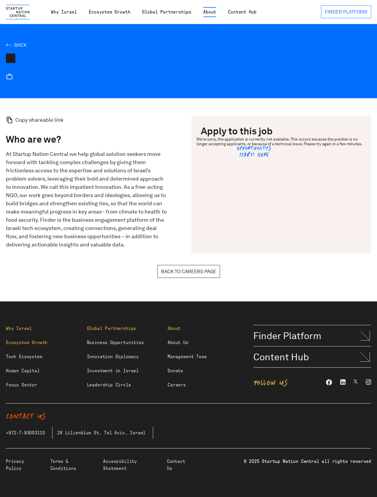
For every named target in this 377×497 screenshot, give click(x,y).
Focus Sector (21, 385)
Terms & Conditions (63, 465)
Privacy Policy (15, 465)
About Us (178, 342)
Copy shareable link (39, 120)
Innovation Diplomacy (113, 356)
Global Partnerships (166, 12)
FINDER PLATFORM (346, 12)
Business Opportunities (115, 342)
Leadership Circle (109, 385)
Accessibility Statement (120, 465)
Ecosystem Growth (109, 12)
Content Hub (242, 12)
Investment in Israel (113, 370)
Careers (177, 385)
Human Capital (23, 370)
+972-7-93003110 (25, 433)
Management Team (187, 356)
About (209, 12)
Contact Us (176, 465)
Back (20, 45)
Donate (175, 370)
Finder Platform (287, 335)
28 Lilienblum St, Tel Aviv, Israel (101, 433)
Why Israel (64, 12)
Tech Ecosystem (24, 356)
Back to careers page (188, 271)
